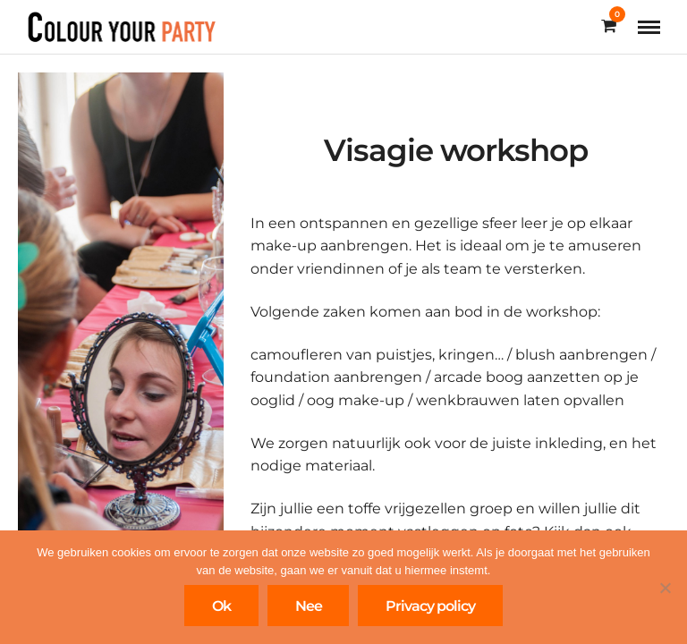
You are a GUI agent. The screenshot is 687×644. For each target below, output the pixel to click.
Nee (308, 605)
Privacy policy (430, 605)
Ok (221, 605)
